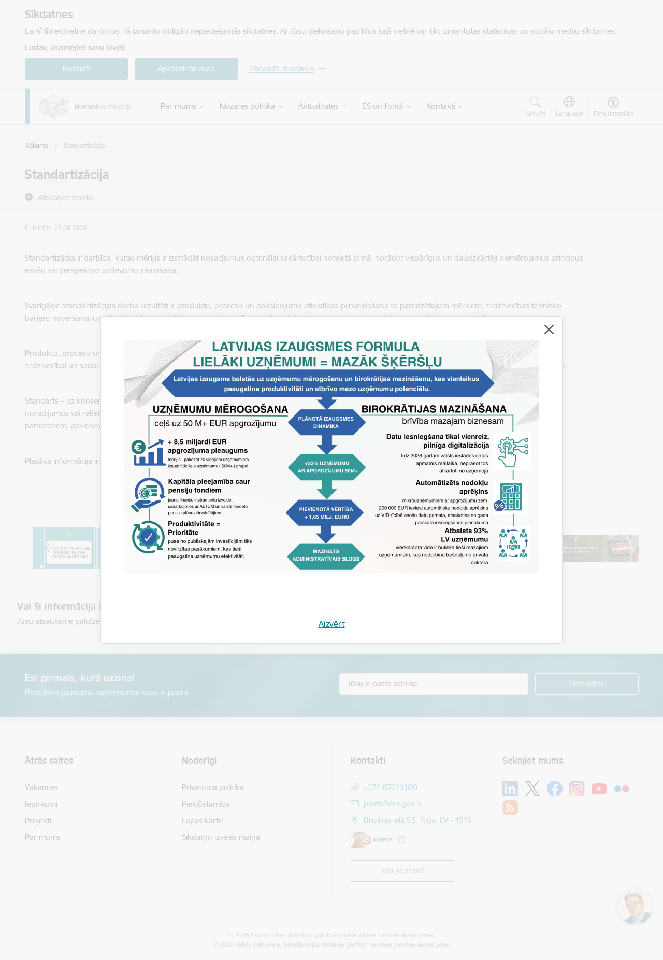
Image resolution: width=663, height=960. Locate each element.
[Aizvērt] (549, 329)
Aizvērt (332, 624)
